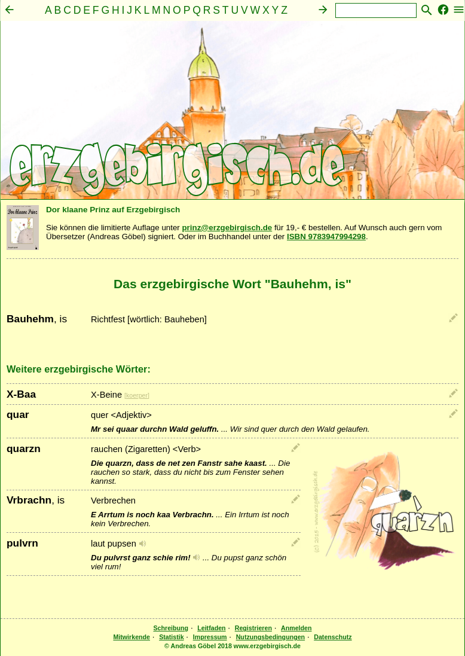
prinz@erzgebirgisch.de (227, 227)
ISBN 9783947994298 (326, 236)
